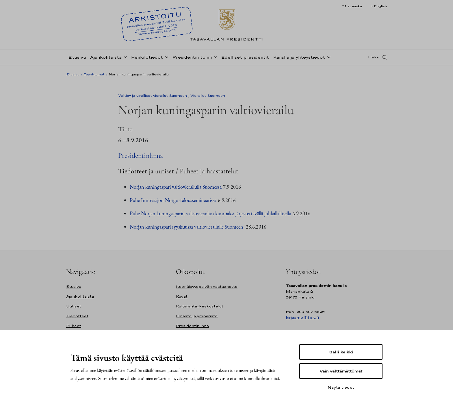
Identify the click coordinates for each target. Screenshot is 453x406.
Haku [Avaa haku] (374, 58)
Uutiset (73, 306)
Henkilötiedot (147, 59)
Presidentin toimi (192, 59)
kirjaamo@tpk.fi (302, 317)
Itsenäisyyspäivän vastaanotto (206, 286)
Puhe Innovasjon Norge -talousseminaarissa (173, 200)
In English (378, 6)
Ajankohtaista (106, 59)
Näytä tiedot (341, 387)
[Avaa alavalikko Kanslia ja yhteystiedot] (327, 58)
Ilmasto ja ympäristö (197, 316)
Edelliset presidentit (245, 59)
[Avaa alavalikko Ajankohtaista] (124, 58)
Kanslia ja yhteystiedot (299, 59)
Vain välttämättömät (341, 371)
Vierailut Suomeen (207, 95)
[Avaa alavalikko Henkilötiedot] (165, 58)
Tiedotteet (77, 316)
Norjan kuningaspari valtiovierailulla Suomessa (176, 186)
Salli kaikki (341, 352)
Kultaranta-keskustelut (199, 306)
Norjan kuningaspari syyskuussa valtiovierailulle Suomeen (187, 226)
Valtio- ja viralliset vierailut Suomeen (152, 95)
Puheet (73, 325)
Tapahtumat (94, 74)
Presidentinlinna (140, 155)
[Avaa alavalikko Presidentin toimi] (214, 58)
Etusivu (77, 59)
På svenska (351, 6)
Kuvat (181, 296)
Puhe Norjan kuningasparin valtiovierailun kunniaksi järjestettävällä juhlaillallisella (210, 213)
